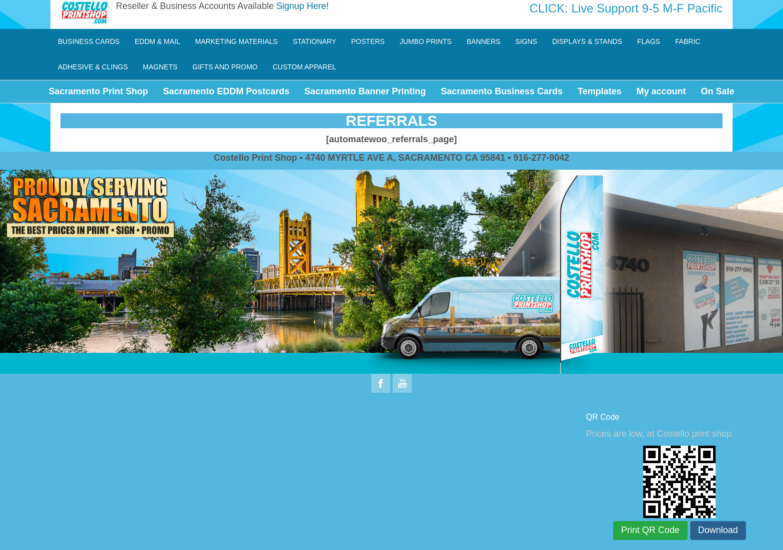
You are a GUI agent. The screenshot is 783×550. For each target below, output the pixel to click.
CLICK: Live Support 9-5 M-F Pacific (626, 8)
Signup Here (301, 6)
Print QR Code (650, 530)
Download (718, 530)
